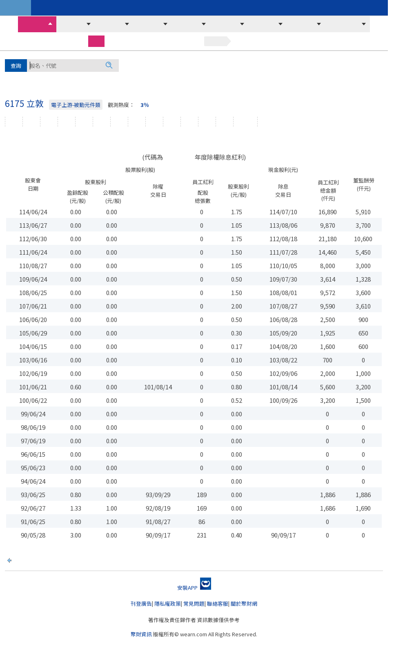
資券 (84, 122)
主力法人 (225, 24)
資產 (189, 122)
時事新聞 (264, 7)
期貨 (119, 41)
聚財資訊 (141, 634)
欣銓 (370, 65)
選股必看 (149, 24)
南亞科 (327, 65)
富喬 (55, 79)
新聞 (224, 122)
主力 (136, 122)
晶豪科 (33, 79)
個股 (13, 122)
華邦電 (172, 65)
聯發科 (222, 79)
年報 (207, 122)
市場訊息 (187, 24)
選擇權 (144, 41)
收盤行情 (33, 24)
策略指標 (295, 7)
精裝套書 (171, 7)
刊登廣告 (141, 603)
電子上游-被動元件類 (75, 105)
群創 (150, 65)
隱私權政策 (167, 603)
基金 (189, 41)
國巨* (350, 65)
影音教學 (202, 7)
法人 (101, 122)
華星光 (197, 79)
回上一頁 (26, 559)
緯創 (219, 65)
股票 (96, 41)
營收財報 (302, 24)
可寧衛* (275, 65)
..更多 (330, 79)
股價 (66, 122)
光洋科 (152, 79)
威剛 (93, 79)
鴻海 (131, 65)
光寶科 (269, 79)
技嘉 (309, 79)
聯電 (174, 79)
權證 (168, 41)
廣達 (11, 79)
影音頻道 (233, 7)
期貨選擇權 (343, 24)
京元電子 (245, 65)
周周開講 (78, 7)
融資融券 (264, 24)
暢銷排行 (140, 7)
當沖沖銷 (110, 24)
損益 (171, 122)
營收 (154, 122)
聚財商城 (46, 7)
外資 (119, 122)
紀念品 (269, 122)
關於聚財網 (244, 603)
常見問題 (194, 603)
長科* (246, 79)
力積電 (302, 65)
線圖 (49, 122)
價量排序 (72, 24)
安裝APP (194, 587)
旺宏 (74, 79)
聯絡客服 (217, 603)
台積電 (197, 65)
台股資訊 (15, 7)
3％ (144, 105)
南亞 (111, 79)
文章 (31, 122)
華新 (291, 79)
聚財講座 (109, 7)
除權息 (245, 122)
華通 (130, 79)
